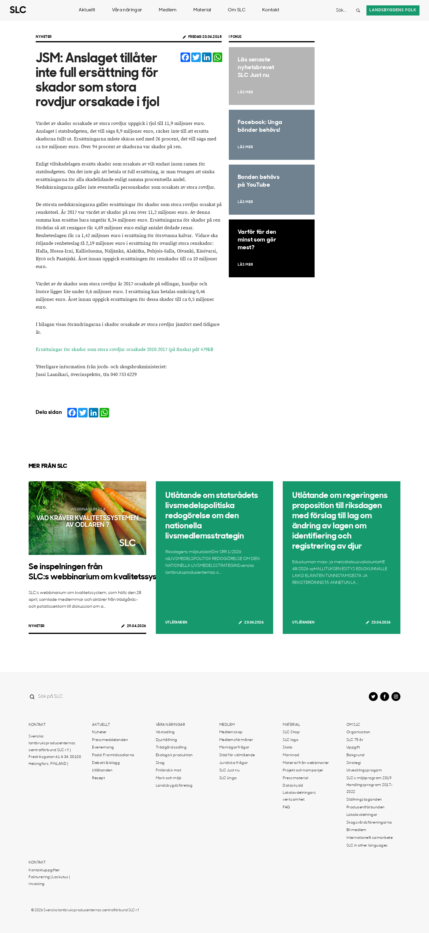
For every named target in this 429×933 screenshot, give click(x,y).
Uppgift (353, 747)
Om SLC (236, 10)
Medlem (167, 10)
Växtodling (165, 732)
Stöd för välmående (237, 755)
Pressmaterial (295, 778)
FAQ (286, 807)
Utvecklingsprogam (364, 770)
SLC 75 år (355, 740)
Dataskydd (293, 785)
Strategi (353, 763)
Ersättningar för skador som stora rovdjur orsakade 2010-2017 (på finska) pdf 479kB (124, 349)
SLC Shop (291, 732)
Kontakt (270, 10)
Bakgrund (355, 755)
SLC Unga (228, 778)
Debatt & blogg (106, 763)
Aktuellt (87, 10)
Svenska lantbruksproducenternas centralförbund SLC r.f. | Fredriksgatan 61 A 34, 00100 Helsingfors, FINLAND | (55, 750)
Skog (160, 763)
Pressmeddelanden (110, 740)
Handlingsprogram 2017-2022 (369, 788)
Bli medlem (356, 830)
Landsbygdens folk (392, 10)
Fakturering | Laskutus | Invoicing (49, 880)
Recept (98, 778)
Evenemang (103, 747)
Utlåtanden (176, 622)
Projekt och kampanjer (303, 770)
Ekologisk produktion (174, 755)
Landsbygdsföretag (174, 785)
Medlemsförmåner (236, 740)
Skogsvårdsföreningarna (369, 822)
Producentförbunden (365, 807)
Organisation (358, 732)
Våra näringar (127, 10)
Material (202, 10)
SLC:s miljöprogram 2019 (369, 778)
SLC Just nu (229, 770)
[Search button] (358, 10)
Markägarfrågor (234, 747)
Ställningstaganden (364, 800)
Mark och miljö (168, 778)
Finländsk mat (168, 770)
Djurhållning (166, 740)
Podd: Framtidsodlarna (113, 755)
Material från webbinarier (306, 763)
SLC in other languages (367, 845)
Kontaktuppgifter (44, 870)
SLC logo (290, 740)
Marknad (291, 755)
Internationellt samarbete (369, 838)
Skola (288, 747)
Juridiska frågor (233, 763)
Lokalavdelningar (362, 815)
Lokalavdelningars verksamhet (299, 796)
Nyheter (44, 37)
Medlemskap (231, 732)
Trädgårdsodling (171, 747)
